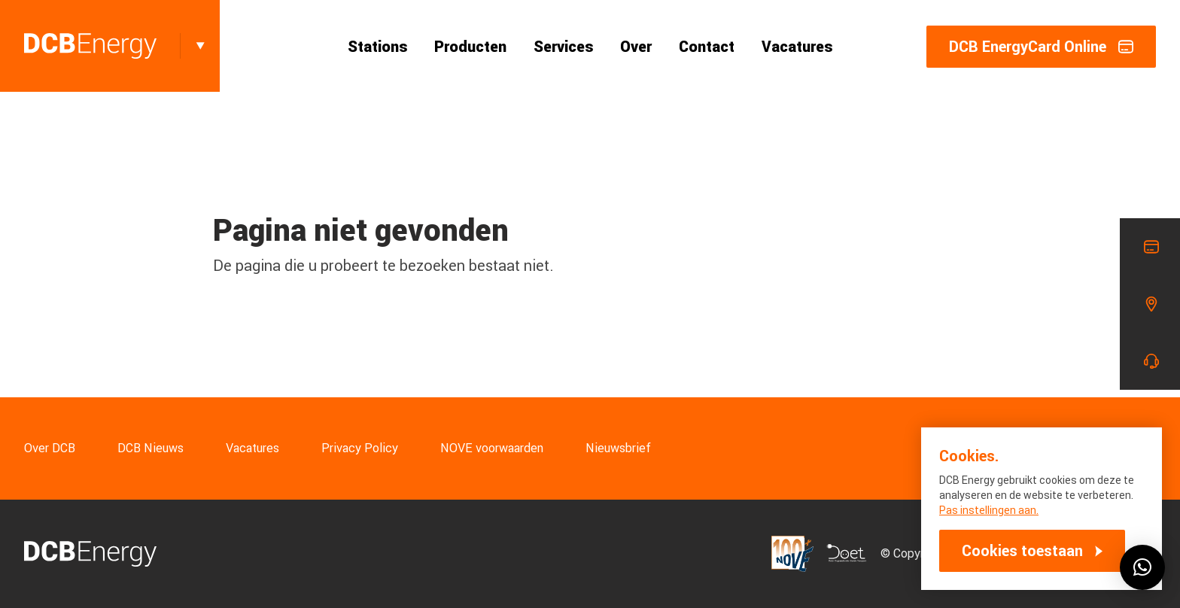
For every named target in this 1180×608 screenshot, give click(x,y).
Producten (470, 47)
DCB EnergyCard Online (1041, 47)
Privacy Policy (359, 448)
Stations (377, 47)
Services (563, 47)
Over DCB (49, 448)
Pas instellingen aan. (989, 510)
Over (636, 47)
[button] (1142, 567)
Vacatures (797, 47)
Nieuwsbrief (618, 448)
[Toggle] (200, 46)
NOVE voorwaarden (491, 448)
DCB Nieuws (150, 448)
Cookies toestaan (1022, 551)
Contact (706, 47)
